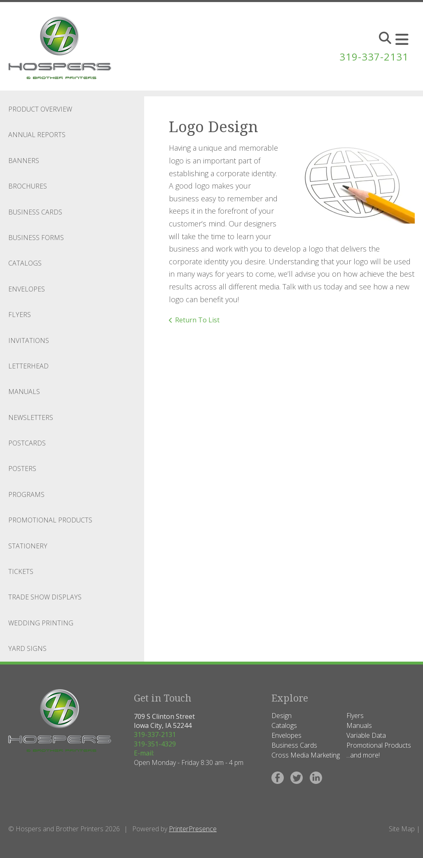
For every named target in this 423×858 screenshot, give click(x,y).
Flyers (19, 314)
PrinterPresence (193, 828)
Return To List (197, 319)
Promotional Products (50, 520)
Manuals (24, 391)
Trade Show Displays (45, 597)
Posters (22, 468)
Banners (23, 160)
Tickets (20, 571)
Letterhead (28, 366)
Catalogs (25, 263)
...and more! (363, 755)
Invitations (28, 340)
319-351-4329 (155, 743)
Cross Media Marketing (305, 755)
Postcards (27, 443)
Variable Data (366, 735)
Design (281, 715)
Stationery (27, 545)
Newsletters (30, 417)
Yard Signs (27, 648)
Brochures (27, 186)
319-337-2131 (374, 56)
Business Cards (35, 212)
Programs (26, 494)
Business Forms (36, 237)
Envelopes (26, 289)
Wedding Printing (40, 622)
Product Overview (40, 109)
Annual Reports (36, 134)
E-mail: (144, 753)
